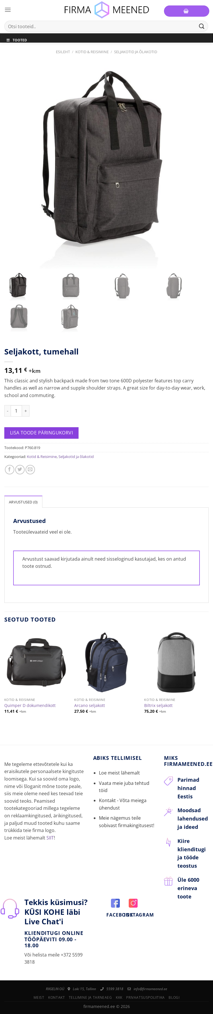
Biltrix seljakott (158, 705)
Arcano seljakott (89, 705)
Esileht (63, 51)
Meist (39, 997)
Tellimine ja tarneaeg (90, 997)
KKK (119, 997)
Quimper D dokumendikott (30, 705)
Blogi (174, 997)
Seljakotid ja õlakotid (135, 51)
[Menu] (7, 10)
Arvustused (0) (23, 502)
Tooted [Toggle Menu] (16, 40)
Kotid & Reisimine (92, 51)
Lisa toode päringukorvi (41, 433)
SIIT (50, 838)
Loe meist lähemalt (119, 773)
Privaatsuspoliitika (145, 997)
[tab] (23, 502)
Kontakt (56, 997)
